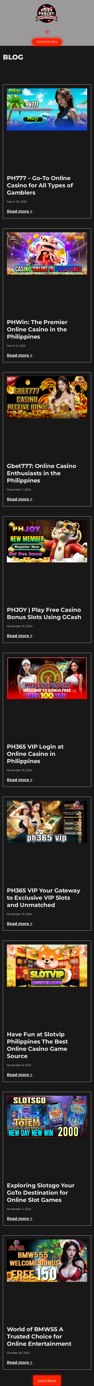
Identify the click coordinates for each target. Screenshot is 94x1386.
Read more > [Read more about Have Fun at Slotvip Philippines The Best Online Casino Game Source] (19, 1074)
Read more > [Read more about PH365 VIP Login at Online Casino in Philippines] (19, 779)
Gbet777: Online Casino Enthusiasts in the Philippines (41, 473)
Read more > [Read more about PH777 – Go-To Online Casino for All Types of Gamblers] (19, 211)
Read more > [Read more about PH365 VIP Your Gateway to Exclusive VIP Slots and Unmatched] (19, 923)
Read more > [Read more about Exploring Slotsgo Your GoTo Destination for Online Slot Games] (19, 1218)
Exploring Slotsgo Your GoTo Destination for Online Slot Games (41, 1192)
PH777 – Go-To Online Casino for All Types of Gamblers (40, 185)
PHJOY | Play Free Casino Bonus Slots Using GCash (44, 613)
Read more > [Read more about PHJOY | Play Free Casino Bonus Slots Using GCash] (19, 635)
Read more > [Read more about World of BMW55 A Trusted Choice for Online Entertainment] (19, 1362)
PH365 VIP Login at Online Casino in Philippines (35, 754)
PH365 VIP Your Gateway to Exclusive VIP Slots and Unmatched (43, 897)
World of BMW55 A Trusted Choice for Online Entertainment (39, 1336)
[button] (47, 31)
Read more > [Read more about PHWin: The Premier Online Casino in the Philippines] (19, 355)
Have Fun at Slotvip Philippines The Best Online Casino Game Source (37, 1045)
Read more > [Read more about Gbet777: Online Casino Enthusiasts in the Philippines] (19, 499)
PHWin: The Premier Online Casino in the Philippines (37, 329)
